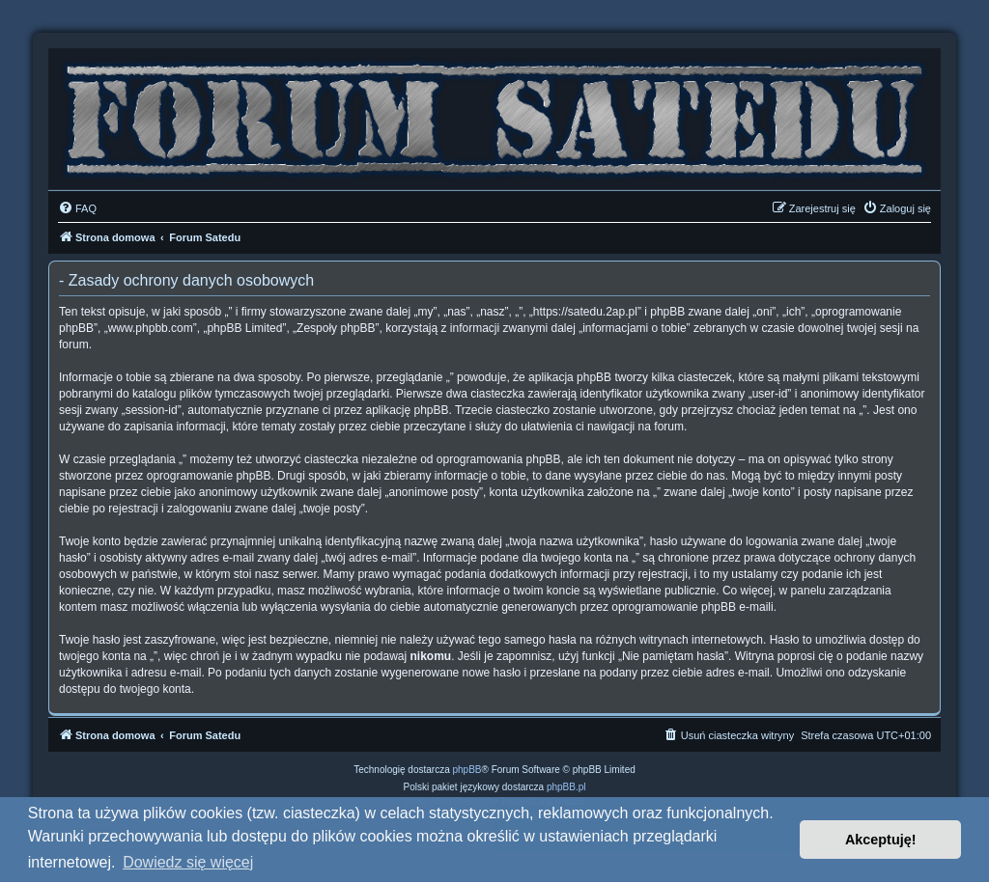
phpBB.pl (566, 787)
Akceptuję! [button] (881, 839)
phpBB (467, 769)
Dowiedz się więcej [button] (188, 862)
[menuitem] (77, 208)
